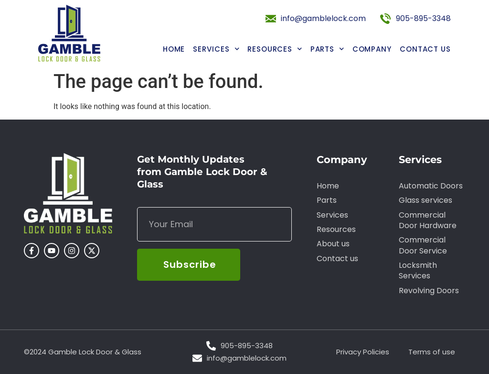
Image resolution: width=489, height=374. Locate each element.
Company (372, 49)
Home (174, 49)
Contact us (425, 49)
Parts (327, 49)
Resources (274, 49)
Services (216, 49)
